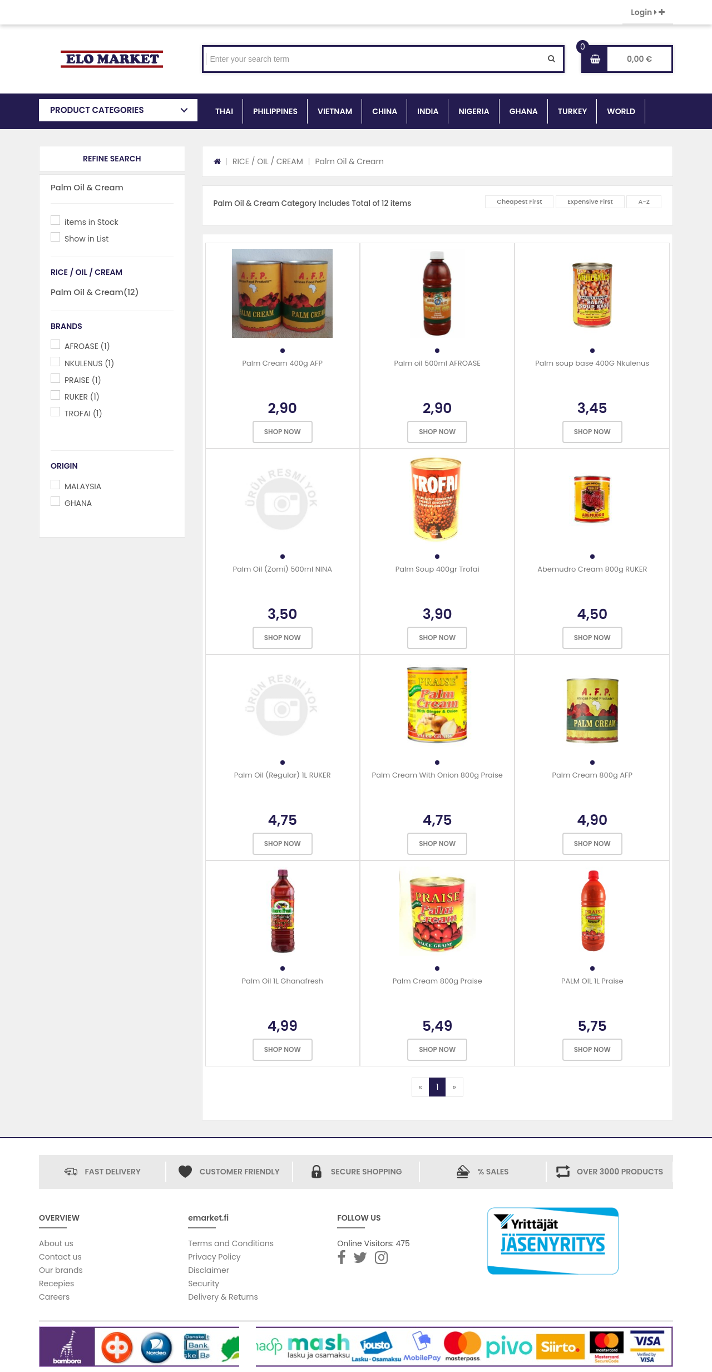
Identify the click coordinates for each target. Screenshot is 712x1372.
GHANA (524, 111)
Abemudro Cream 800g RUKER (592, 569)
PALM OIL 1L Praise (592, 981)
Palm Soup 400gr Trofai (437, 569)
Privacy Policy (214, 1256)
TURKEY (572, 111)
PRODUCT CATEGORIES (97, 110)
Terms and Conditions (231, 1243)
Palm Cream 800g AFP (592, 775)
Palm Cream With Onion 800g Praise (437, 775)
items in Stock (91, 222)
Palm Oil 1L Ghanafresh (282, 981)
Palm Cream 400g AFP (282, 363)
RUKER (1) (82, 396)
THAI (224, 111)
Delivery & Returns (223, 1296)
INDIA (427, 111)
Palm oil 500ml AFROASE (437, 363)
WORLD (621, 111)
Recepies (56, 1283)
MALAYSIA (83, 486)
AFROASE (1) (87, 346)
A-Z (644, 201)
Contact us (60, 1256)
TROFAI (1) (83, 413)
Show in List (86, 238)
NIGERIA (473, 111)
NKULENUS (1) (89, 363)
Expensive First (590, 201)
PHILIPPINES (275, 111)
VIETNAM (335, 111)
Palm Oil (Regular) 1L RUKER (282, 775)
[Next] (454, 1087)
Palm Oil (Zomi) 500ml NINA (282, 569)
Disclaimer (208, 1270)
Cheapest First (519, 201)
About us (56, 1243)
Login (648, 12)
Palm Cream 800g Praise (437, 981)
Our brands (61, 1270)
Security (203, 1283)
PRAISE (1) (83, 380)
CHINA (384, 111)
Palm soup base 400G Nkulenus (592, 363)
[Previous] (420, 1087)
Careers (54, 1296)
